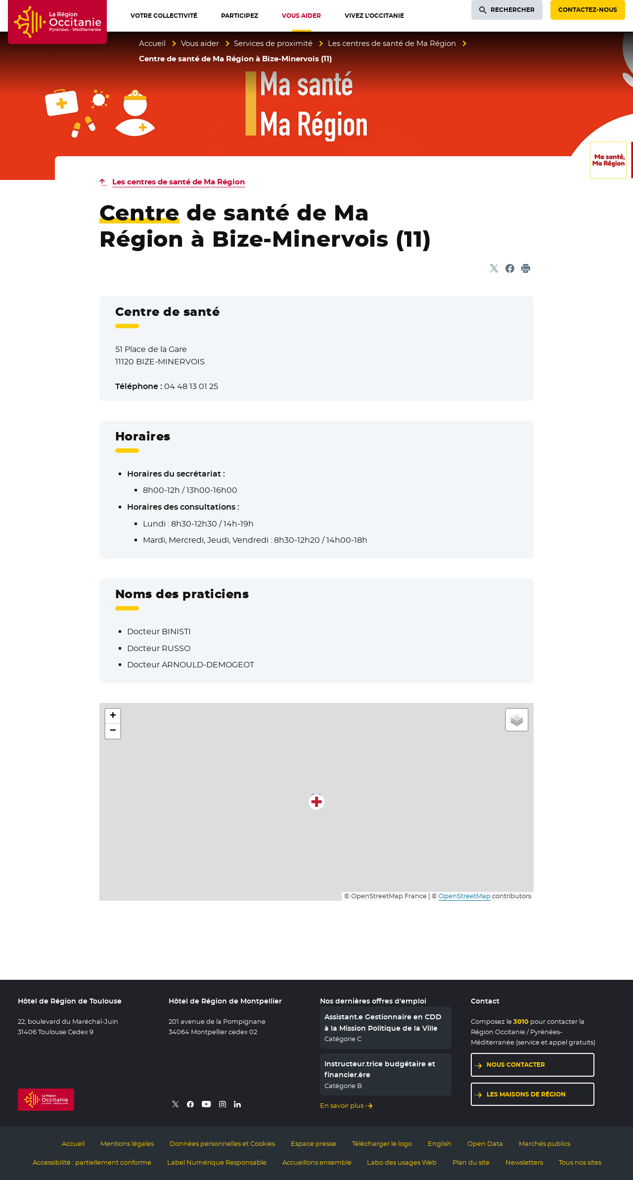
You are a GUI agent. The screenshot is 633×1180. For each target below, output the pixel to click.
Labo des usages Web (402, 1162)
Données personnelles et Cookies (222, 1143)
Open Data (485, 1143)
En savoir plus (341, 1105)
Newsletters (524, 1162)
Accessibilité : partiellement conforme (92, 1162)
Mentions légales (127, 1143)
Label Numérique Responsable (217, 1162)
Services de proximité (273, 43)
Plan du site (471, 1162)
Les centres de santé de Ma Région (392, 43)
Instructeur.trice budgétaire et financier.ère (379, 1069)
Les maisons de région (526, 1094)
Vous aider (200, 43)
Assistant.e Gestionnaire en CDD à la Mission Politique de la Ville (383, 1022)
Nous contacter (516, 1064)
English (440, 1143)
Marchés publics (544, 1143)
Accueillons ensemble (317, 1162)
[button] (316, 802)
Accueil (152, 43)
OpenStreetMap (465, 896)
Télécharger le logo (382, 1143)
